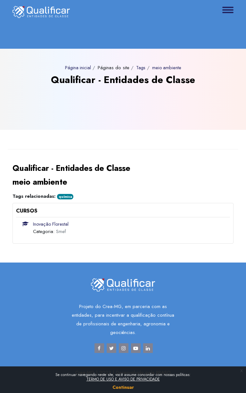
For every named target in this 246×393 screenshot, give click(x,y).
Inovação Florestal (51, 224)
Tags (140, 67)
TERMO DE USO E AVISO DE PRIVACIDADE (123, 379)
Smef (61, 231)
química (65, 196)
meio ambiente (167, 67)
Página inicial (77, 67)
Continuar (123, 387)
